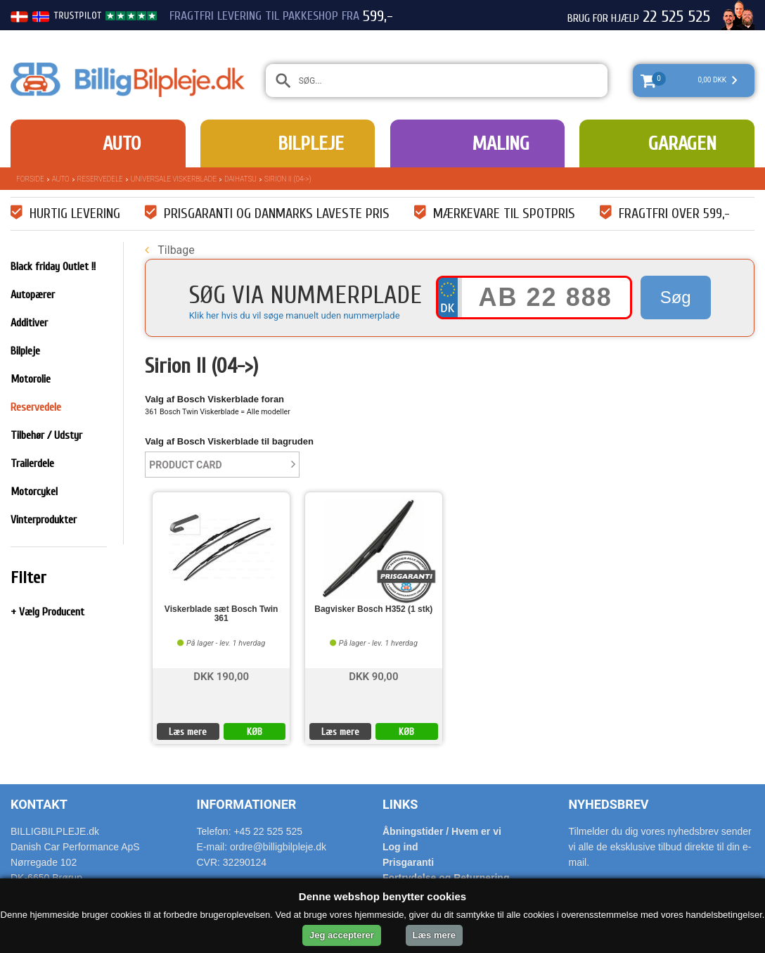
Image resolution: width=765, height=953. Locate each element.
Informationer (247, 804)
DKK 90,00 (373, 675)
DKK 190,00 (221, 675)
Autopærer (33, 294)
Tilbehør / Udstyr (46, 435)
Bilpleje (311, 143)
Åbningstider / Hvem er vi (441, 831)
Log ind (400, 846)
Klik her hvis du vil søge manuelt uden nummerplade (294, 315)
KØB (254, 732)
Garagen (682, 143)
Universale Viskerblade (174, 179)
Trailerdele (32, 463)
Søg (675, 297)
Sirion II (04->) (287, 179)
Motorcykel (34, 491)
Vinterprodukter (44, 519)
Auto (122, 143)
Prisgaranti (408, 862)
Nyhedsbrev (609, 804)
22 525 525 (676, 16)
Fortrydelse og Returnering (445, 877)
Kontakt (39, 804)
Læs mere (188, 732)
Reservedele (100, 179)
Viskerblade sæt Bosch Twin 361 (221, 614)
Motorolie (31, 379)
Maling (500, 143)
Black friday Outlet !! (53, 266)
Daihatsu (240, 179)
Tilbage (169, 250)
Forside (30, 179)
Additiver (29, 322)
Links (400, 804)
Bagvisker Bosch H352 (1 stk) (373, 609)
